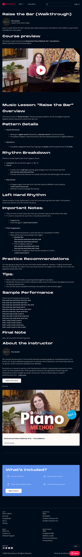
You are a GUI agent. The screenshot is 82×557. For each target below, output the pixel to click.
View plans (33, 4)
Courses (5, 516)
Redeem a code (48, 536)
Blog (44, 514)
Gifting (4, 523)
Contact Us (6, 533)
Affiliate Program (8, 536)
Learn (22, 4)
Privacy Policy (47, 541)
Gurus (4, 521)
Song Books (6, 518)
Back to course (13, 491)
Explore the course (12, 381)
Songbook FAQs (48, 533)
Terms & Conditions (50, 538)
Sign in (77, 4)
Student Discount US (50, 521)
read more (22, 375)
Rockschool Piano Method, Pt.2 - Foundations (24, 439)
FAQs (44, 531)
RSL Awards (15, 21)
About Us (5, 531)
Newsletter (46, 516)
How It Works (7, 514)
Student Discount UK (50, 518)
